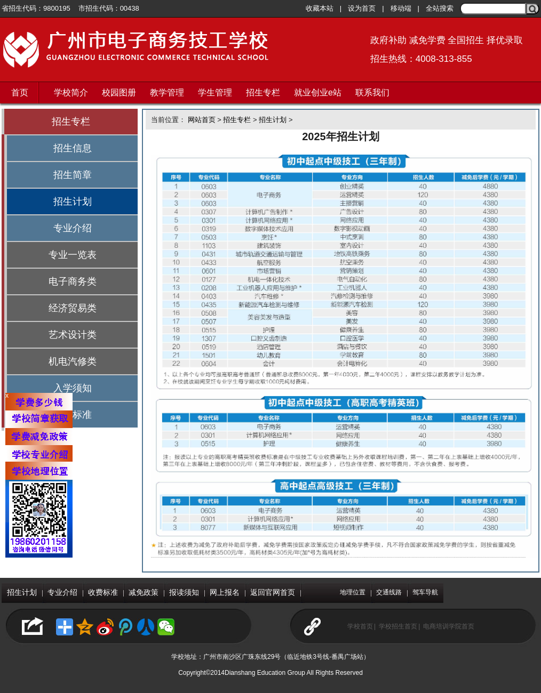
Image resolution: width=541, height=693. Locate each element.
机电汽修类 (73, 361)
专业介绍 (72, 228)
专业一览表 (73, 254)
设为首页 (362, 8)
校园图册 (119, 92)
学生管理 (215, 92)
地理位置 (352, 592)
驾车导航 (425, 592)
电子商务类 (73, 281)
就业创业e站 (317, 92)
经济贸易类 (73, 308)
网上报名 (225, 592)
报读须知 (184, 592)
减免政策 (143, 592)
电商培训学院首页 (448, 626)
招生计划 (72, 201)
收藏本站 (319, 8)
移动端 (401, 8)
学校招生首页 (398, 626)
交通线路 (389, 592)
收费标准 (103, 592)
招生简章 (72, 175)
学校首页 (360, 626)
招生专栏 (263, 92)
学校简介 (71, 92)
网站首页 (202, 120)
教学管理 (167, 92)
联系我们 (372, 92)
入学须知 (72, 388)
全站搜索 (440, 8)
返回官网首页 (272, 592)
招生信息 (72, 148)
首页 (19, 92)
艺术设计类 (73, 334)
